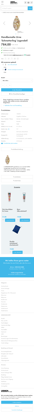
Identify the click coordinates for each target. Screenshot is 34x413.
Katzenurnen (4, 306)
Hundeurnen (4, 304)
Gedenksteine (4, 310)
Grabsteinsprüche (5, 383)
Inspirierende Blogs (5, 325)
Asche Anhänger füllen (6, 372)
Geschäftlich (4, 329)
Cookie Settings (4, 343)
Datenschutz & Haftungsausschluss (9, 340)
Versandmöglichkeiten (6, 351)
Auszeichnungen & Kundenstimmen (9, 338)
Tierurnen (3, 301)
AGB (2, 334)
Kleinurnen (3, 295)
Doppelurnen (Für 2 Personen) (8, 293)
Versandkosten (4, 358)
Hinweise (3, 364)
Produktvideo (17, 180)
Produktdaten (17, 177)
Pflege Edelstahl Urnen (6, 377)
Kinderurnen (4, 299)
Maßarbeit (3, 381)
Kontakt (3, 318)
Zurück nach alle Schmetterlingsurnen (13, 12)
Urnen (13, 48)
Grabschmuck (4, 308)
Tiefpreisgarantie (5, 360)
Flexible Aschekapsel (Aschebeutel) (15, 69)
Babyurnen (3, 297)
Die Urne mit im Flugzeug (7, 379)
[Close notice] (32, 394)
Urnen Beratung (5, 368)
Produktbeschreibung (17, 149)
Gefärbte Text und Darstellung (13, 105)
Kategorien (4, 282)
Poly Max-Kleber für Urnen (7, 210)
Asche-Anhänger (5, 288)
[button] (4, 23)
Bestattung (3, 375)
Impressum (3, 332)
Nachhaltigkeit (4, 323)
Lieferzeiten (4, 356)
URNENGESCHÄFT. (6, 315)
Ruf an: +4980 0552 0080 (17, 267)
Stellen (2, 327)
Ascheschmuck (21, 48)
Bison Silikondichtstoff (12, 64)
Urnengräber (4, 386)
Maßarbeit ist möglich (8, 50)
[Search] (30, 8)
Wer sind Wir (4, 320)
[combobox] (14, 8)
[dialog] (17, 402)
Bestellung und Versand (7, 348)
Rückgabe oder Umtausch (7, 353)
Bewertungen (4, 336)
